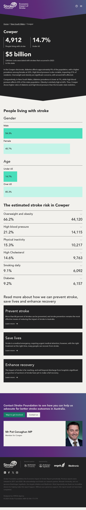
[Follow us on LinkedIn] (5, 472)
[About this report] (76, 6)
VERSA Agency (18, 496)
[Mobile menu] (81, 6)
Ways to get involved (14, 415)
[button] (43, 217)
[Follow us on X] (13, 472)
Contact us (33, 415)
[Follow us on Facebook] (9, 472)
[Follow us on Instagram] (17, 472)
